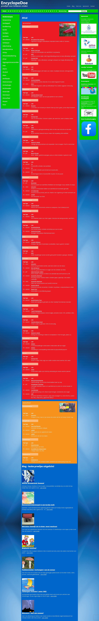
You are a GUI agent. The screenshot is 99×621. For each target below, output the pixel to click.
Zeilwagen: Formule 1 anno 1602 (34, 591)
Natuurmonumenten (37, 380)
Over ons (78, 6)
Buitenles (33, 183)
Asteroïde (6, 92)
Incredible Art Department (38, 449)
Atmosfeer (6, 98)
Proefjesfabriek (35, 227)
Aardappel (6, 23)
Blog (73, 6)
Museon (33, 106)
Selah (32, 369)
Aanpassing (7, 20)
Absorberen (7, 39)
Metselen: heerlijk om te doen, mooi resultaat (39, 526)
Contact (92, 6)
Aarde (5, 30)
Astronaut (6, 95)
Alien (4, 75)
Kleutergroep (35, 445)
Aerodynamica (8, 49)
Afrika (5, 52)
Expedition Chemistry (87, 84)
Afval (4, 59)
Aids (4, 66)
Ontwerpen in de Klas (37, 384)
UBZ (32, 69)
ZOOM (33, 194)
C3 (32, 164)
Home (68, 6)
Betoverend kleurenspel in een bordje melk (38, 505)
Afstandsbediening (9, 56)
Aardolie (5, 36)
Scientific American (36, 276)
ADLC (32, 84)
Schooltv (33, 187)
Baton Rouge (35, 153)
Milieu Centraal (35, 50)
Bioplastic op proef (29, 548)
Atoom (5, 101)
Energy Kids (34, 58)
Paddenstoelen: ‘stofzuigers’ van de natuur (38, 570)
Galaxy (33, 344)
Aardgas (5, 33)
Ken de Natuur (35, 268)
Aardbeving (7, 26)
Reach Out (34, 289)
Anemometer (7, 82)
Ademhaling (7, 46)
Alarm (5, 69)
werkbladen (84, 103)
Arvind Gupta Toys (36, 300)
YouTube (89, 70)
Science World (35, 205)
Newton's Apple (35, 142)
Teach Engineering (36, 311)
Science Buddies (35, 80)
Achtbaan (6, 43)
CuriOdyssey (34, 390)
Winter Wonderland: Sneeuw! (33, 483)
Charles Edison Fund (36, 95)
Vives (32, 216)
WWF (32, 127)
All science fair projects (37, 39)
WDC (32, 54)
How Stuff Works (35, 426)
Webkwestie (34, 460)
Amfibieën (6, 79)
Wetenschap (62, 11)
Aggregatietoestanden (11, 62)
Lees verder (43, 488)
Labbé (33, 430)
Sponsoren (86, 6)
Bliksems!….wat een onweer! (33, 613)
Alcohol (5, 72)
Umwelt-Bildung (35, 242)
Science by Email (35, 231)
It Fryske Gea (34, 191)
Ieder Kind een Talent (37, 272)
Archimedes (7, 88)
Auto (4, 105)
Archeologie (7, 85)
